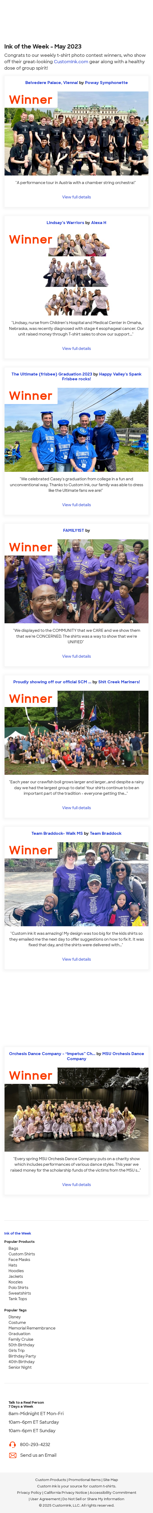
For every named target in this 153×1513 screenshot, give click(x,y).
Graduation (19, 1333)
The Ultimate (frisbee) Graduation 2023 (51, 374)
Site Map (110, 1480)
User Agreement (45, 1499)
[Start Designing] (76, 1008)
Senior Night (20, 1367)
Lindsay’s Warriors (65, 222)
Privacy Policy (29, 1492)
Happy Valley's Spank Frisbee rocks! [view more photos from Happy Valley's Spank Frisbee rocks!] (102, 377)
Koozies (16, 1282)
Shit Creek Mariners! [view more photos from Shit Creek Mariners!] (119, 682)
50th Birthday (21, 1345)
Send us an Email (38, 1455)
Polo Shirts (18, 1287)
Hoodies (16, 1270)
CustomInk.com (71, 62)
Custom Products (50, 1480)
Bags (13, 1248)
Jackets (16, 1276)
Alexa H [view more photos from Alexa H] (98, 222)
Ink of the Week (17, 1233)
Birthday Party (22, 1356)
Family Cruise (21, 1339)
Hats (13, 1265)
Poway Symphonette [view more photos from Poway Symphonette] (106, 82)
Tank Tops (18, 1298)
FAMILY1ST (74, 530)
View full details (76, 196)
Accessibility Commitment (113, 1492)
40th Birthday (22, 1361)
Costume (17, 1322)
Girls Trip (17, 1350)
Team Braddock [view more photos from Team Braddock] (106, 833)
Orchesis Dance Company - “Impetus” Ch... (52, 1053)
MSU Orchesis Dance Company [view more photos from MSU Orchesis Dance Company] (105, 1056)
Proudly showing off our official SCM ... (52, 682)
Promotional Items (85, 1480)
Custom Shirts (22, 1254)
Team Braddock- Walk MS (57, 833)
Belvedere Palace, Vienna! (51, 82)
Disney (15, 1317)
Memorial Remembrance (32, 1328)
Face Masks (19, 1259)
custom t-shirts (102, 1486)
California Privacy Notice (65, 1492)
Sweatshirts (20, 1293)
